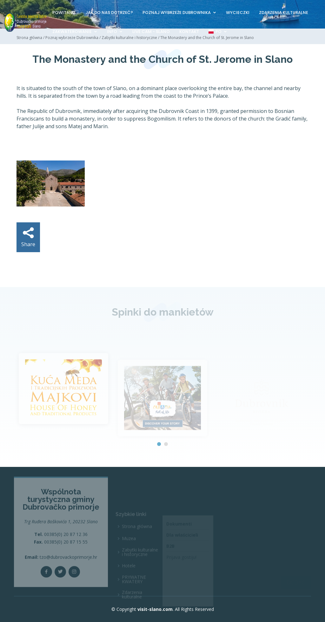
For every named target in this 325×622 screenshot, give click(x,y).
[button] (159, 444)
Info (112, 32)
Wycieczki (237, 13)
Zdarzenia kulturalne (283, 13)
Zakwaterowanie (72, 32)
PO (215, 32)
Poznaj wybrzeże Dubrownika (177, 13)
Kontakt (189, 32)
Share (28, 237)
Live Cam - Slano (151, 32)
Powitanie (64, 13)
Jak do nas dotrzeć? (109, 13)
